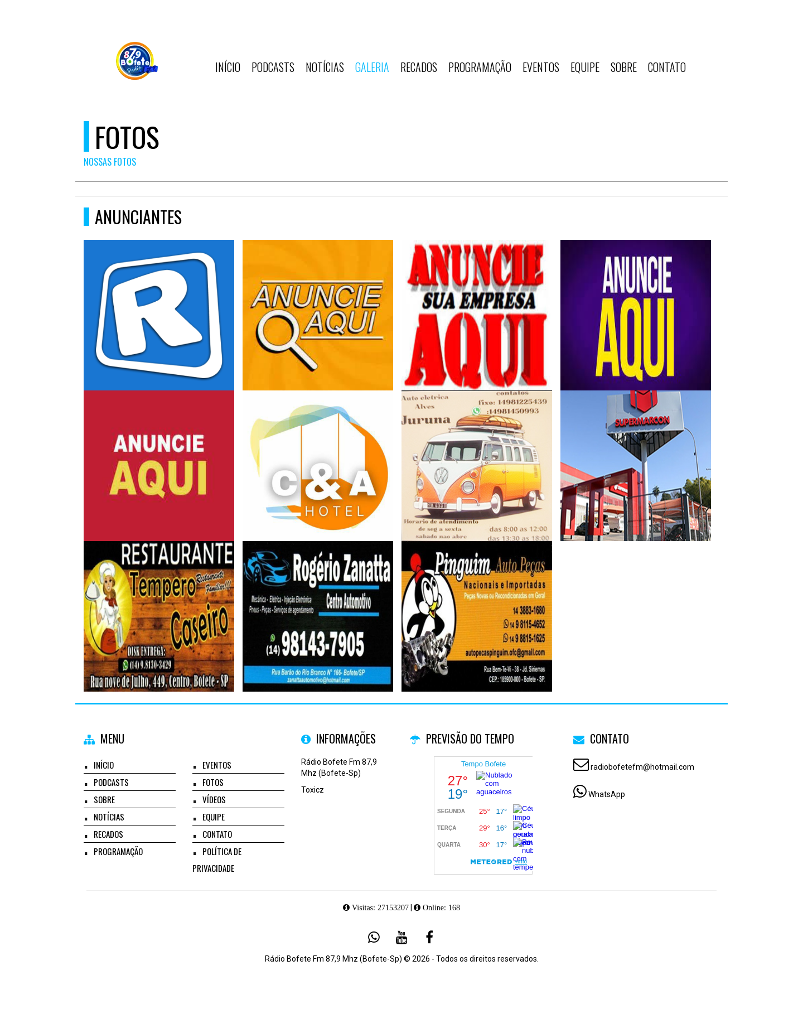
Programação (479, 67)
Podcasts (272, 67)
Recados (418, 67)
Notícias (325, 67)
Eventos (541, 67)
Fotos (213, 782)
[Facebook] (429, 937)
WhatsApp (606, 794)
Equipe (584, 67)
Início (227, 67)
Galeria (372, 67)
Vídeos (214, 799)
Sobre (624, 67)
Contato (667, 67)
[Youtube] (401, 937)
